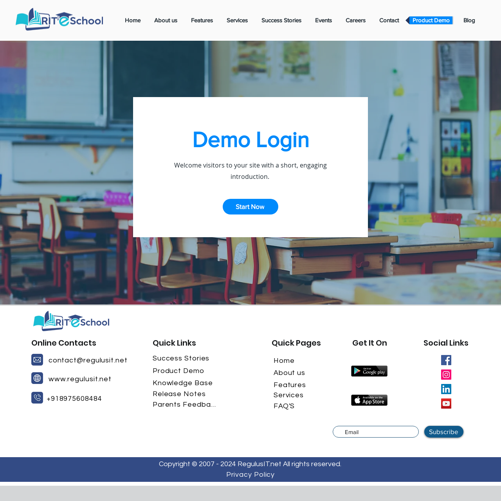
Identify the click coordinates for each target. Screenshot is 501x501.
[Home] (292, 360)
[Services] (295, 395)
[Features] (295, 385)
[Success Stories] (185, 358)
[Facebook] (446, 360)
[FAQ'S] (292, 406)
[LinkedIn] (446, 389)
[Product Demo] (185, 371)
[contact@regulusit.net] (88, 360)
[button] (250, 206)
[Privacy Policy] (250, 474)
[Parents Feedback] (185, 404)
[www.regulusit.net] (81, 379)
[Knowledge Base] (185, 383)
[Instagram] (446, 374)
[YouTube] (446, 403)
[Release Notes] (185, 394)
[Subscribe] (443, 432)
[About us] (295, 373)
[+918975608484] (78, 398)
